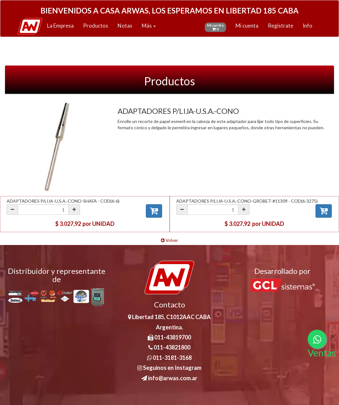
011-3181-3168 (169, 357)
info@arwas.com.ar (169, 378)
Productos (95, 25)
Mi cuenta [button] (247, 25)
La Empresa (60, 25)
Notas (125, 25)
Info (307, 25)
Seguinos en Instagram (169, 367)
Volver (169, 240)
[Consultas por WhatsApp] (317, 339)
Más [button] (149, 25)
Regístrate (280, 25)
